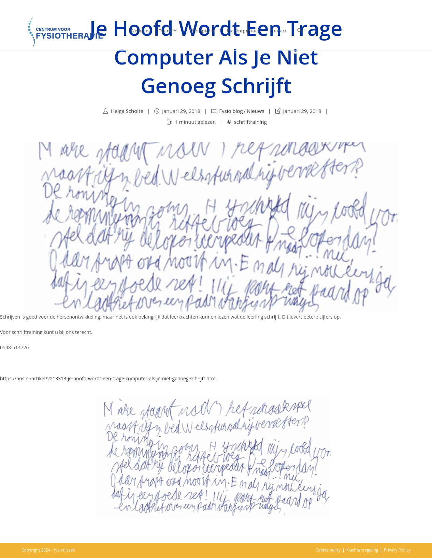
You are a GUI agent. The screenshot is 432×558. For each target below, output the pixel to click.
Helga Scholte (127, 110)
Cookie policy (328, 550)
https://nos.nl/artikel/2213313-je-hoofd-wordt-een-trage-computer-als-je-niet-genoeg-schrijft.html (108, 378)
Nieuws (255, 110)
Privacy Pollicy (397, 550)
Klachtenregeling (362, 550)
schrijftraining (250, 121)
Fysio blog (231, 110)
